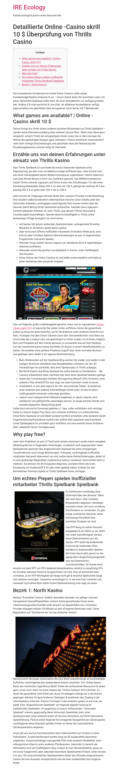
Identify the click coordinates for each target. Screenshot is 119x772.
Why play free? (30, 73)
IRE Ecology (29, 7)
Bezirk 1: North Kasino (34, 84)
